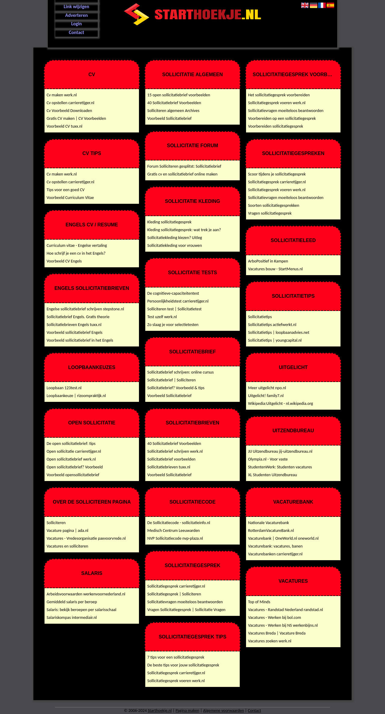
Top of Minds (259, 601)
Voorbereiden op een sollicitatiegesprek (282, 118)
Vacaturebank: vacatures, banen (275, 546)
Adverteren (76, 15)
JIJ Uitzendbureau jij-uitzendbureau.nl (280, 451)
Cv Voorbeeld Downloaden (69, 110)
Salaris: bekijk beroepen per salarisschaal (81, 609)
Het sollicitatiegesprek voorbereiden (279, 95)
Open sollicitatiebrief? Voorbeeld (75, 467)
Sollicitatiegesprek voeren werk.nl (176, 680)
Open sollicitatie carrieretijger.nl (74, 451)
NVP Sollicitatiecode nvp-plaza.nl (175, 538)
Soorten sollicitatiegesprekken (273, 205)
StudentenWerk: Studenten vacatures (280, 467)
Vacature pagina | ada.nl (67, 530)
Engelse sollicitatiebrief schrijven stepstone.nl (85, 309)
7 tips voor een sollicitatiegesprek (175, 657)
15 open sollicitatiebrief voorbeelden (178, 95)
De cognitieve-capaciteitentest (173, 293)
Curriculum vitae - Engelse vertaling (77, 245)
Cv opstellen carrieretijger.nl (70, 102)
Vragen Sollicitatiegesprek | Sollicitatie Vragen (186, 609)
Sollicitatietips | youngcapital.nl (275, 340)
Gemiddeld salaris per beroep (72, 601)
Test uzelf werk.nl (162, 316)
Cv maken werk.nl (62, 95)
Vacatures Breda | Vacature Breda (277, 633)
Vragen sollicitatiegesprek (270, 213)
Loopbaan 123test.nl (64, 387)
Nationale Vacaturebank (268, 522)
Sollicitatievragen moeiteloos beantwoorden (185, 601)
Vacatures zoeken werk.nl (269, 641)
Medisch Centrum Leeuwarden (173, 530)
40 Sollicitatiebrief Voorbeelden (174, 102)
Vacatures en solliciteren (67, 546)
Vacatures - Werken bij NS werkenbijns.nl (283, 625)
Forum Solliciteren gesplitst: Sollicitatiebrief (184, 166)
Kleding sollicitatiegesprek (169, 222)
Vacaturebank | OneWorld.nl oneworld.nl (283, 538)
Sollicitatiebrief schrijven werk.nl (175, 451)
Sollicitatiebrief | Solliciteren (171, 380)
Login (76, 23)
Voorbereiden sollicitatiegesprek (275, 126)
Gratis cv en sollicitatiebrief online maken (182, 174)
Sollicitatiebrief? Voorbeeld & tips (176, 387)
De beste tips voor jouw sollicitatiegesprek (183, 665)
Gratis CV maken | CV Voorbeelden (76, 118)
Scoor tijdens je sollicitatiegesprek (277, 174)
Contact (76, 32)
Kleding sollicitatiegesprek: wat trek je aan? (184, 229)
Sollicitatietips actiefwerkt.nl (272, 324)
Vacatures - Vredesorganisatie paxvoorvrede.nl (86, 538)
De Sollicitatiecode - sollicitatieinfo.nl (178, 522)
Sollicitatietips (260, 316)
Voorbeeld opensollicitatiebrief (73, 474)
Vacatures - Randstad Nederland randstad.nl (285, 609)
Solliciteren (56, 522)
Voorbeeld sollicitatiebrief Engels (75, 332)
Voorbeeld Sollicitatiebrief (169, 118)
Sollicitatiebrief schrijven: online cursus (180, 372)
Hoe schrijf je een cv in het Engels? (76, 253)
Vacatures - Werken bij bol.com (274, 617)
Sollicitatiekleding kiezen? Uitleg (174, 237)
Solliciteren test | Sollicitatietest (174, 309)
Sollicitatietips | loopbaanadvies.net (279, 332)
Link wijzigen (76, 6)
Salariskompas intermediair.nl (72, 617)
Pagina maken (187, 710)
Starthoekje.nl (160, 710)
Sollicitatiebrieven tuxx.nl (168, 467)
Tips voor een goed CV (66, 189)
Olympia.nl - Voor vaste (268, 459)
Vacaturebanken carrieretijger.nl (275, 554)
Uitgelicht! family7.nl (266, 395)
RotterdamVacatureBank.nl (271, 530)
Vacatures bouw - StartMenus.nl (275, 269)
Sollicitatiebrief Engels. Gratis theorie (78, 316)
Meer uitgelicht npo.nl (267, 387)
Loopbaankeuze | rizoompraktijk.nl (76, 395)
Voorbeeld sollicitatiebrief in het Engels (80, 340)
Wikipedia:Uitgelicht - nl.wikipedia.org (280, 403)
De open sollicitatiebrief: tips (71, 443)
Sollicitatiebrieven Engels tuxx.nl (74, 324)
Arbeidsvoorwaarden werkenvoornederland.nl (86, 594)
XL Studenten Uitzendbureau (272, 474)
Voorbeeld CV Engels (64, 261)
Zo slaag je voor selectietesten (173, 324)
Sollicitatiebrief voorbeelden (171, 459)
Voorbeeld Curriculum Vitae (70, 197)
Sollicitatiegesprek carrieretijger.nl (176, 586)
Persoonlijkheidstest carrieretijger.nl (177, 301)
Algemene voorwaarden (223, 710)
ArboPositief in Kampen (268, 261)
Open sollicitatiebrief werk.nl (71, 459)
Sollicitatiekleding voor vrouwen (174, 245)
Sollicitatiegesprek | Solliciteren (174, 594)
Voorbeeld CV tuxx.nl (64, 126)
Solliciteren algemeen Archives (173, 110)
